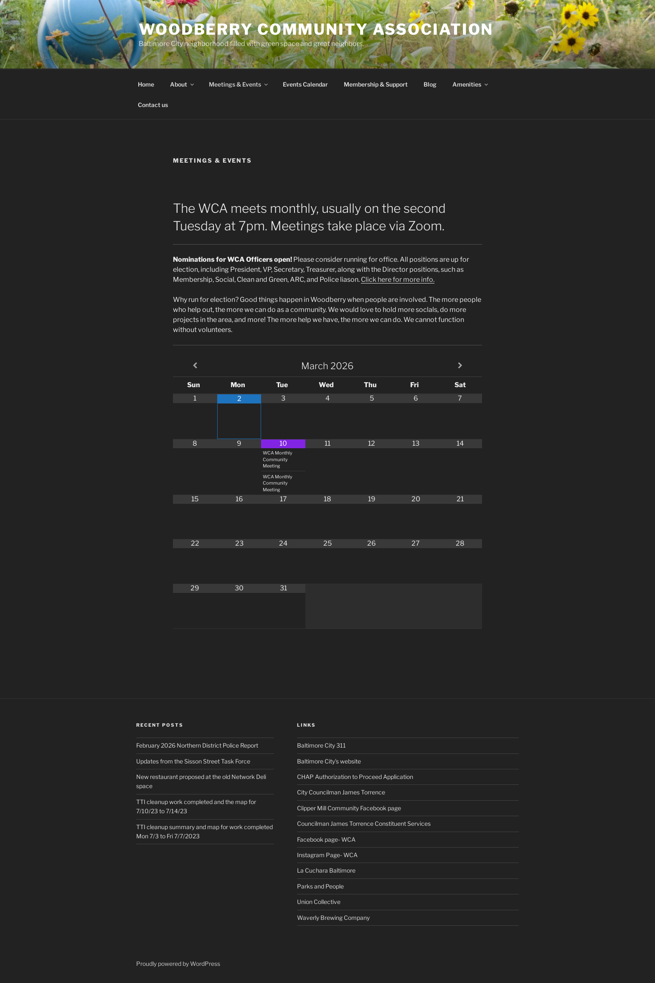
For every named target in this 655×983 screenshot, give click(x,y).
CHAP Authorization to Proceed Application (355, 776)
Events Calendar (305, 84)
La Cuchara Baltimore (326, 870)
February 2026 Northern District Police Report (197, 745)
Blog (430, 84)
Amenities (470, 84)
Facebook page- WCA (326, 839)
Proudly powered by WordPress (178, 963)
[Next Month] (460, 365)
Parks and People (320, 886)
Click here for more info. (397, 279)
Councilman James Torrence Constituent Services (364, 823)
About (182, 84)
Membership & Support (376, 84)
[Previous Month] (195, 365)
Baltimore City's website (329, 761)
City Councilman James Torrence (341, 792)
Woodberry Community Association (316, 29)
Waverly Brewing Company (333, 917)
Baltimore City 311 (321, 745)
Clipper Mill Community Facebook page (349, 808)
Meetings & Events (239, 84)
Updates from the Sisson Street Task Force (193, 761)
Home (146, 84)
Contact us (153, 104)
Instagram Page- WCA (327, 854)
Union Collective (318, 901)
